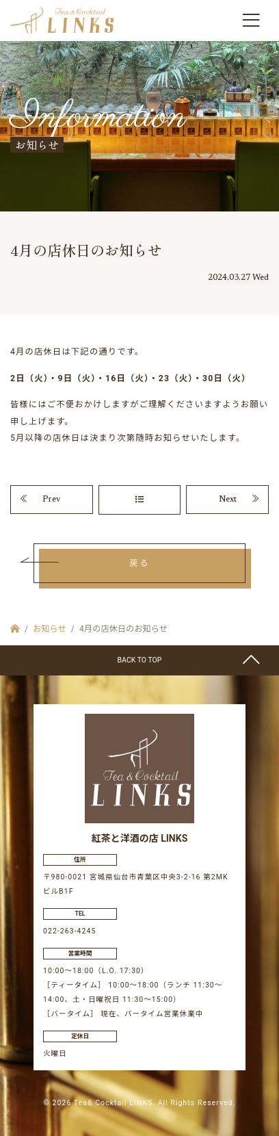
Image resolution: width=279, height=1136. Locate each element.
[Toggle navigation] (251, 20)
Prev (51, 499)
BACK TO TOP (140, 660)
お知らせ (49, 629)
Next (228, 499)
